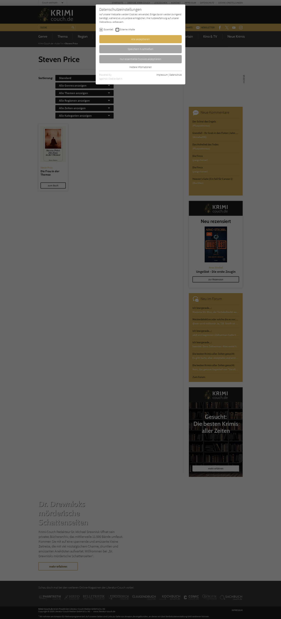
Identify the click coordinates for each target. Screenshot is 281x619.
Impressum (162, 74)
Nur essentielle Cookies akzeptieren (140, 59)
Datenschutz (175, 74)
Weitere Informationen (140, 67)
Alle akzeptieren (140, 39)
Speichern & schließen (140, 49)
